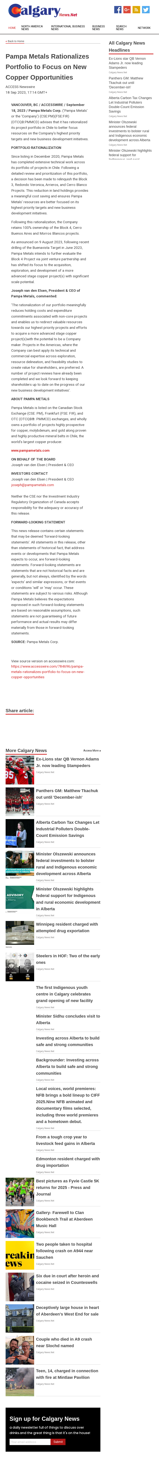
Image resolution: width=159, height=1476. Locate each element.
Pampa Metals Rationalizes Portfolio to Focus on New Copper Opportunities (47, 67)
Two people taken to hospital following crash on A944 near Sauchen (64, 1251)
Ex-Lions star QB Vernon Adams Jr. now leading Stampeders (127, 63)
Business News (98, 28)
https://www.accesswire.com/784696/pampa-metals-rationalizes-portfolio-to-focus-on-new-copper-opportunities (48, 671)
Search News (121, 28)
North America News (32, 28)
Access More (91, 750)
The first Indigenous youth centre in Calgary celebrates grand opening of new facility (64, 994)
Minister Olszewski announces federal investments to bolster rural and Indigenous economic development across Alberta (129, 131)
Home (12, 28)
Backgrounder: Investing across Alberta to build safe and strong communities (67, 1066)
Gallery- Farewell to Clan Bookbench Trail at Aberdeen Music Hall (64, 1219)
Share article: (20, 710)
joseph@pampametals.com (32, 485)
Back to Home (15, 41)
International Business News (68, 28)
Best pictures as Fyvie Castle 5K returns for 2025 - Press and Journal (67, 1187)
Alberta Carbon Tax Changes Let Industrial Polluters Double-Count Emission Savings (67, 829)
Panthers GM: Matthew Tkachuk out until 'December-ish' (126, 82)
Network (144, 28)
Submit (58, 1442)
